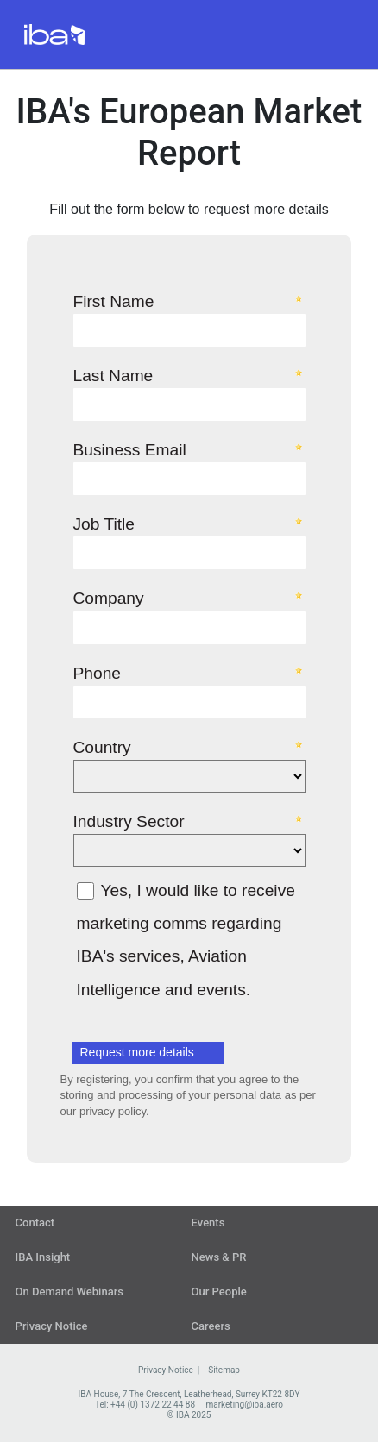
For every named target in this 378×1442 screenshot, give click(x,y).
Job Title (104, 523)
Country (102, 746)
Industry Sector (129, 821)
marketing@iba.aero (245, 1404)
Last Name (113, 375)
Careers (211, 1326)
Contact (35, 1222)
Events (208, 1222)
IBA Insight (43, 1257)
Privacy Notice (52, 1326)
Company (108, 597)
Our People (219, 1291)
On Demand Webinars (69, 1291)
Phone (97, 672)
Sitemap (224, 1370)
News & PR (219, 1257)
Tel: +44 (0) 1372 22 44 (139, 1404)
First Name (113, 301)
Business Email (129, 449)
